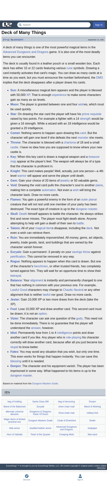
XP (28, 94)
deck (89, 228)
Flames (15, 199)
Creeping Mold (66, 434)
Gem (13, 180)
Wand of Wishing (92, 406)
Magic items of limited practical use (14, 420)
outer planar (89, 199)
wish (81, 104)
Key (13, 156)
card (83, 133)
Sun (13, 90)
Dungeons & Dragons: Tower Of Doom (40, 413)
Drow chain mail (66, 413)
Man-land (92, 434)
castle (14, 147)
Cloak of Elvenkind (66, 420)
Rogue (15, 261)
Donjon (15, 366)
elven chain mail (66, 406)
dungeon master (86, 209)
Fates (14, 351)
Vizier (14, 318)
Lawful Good (18, 289)
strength (85, 118)
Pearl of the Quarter (40, 434)
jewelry (65, 180)
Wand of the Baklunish (15, 406)
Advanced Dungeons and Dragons (25, 52)
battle (80, 223)
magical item (43, 228)
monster (83, 137)
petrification (18, 256)
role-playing (73, 337)
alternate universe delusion (14, 413)
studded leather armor (40, 428)
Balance (16, 280)
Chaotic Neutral (73, 289)
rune (69, 68)
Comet (15, 133)
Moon (14, 104)
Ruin (13, 237)
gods (79, 318)
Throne (15, 142)
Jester (14, 299)
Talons (15, 228)
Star (13, 114)
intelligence (64, 332)
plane (99, 185)
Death (23, 213)
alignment (36, 280)
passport (18, 39)
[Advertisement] (53, 10)
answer (35, 327)
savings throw (81, 251)
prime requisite (91, 114)
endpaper (92, 428)
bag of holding (15, 401)
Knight (15, 171)
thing (6, 39)
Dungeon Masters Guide (45, 383)
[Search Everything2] (54, 25)
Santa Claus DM (40, 401)
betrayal (15, 275)
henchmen (41, 266)
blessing (15, 361)
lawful (46, 294)
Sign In (99, 24)
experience (59, 94)
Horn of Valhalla (14, 434)
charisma (70, 142)
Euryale (15, 251)
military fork (92, 413)
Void (13, 185)
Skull (13, 213)
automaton (49, 190)
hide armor (14, 428)
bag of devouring (66, 401)
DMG (99, 77)
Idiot (13, 332)
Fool (13, 309)
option (43, 313)
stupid (14, 347)
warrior (21, 175)
